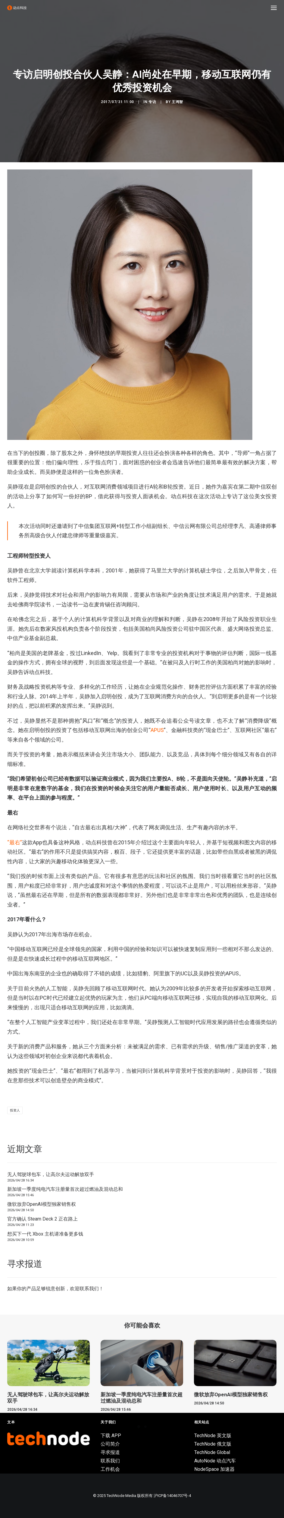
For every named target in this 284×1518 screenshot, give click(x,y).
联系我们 (89, 1288)
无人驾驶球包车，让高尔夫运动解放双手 (50, 1174)
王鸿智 (177, 102)
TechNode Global (212, 1452)
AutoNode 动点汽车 (215, 1461)
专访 (152, 102)
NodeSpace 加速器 (214, 1469)
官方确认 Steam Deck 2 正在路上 (42, 1219)
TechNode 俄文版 (212, 1444)
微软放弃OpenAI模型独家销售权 (41, 1204)
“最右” (14, 842)
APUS (157, 730)
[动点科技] (17, 7)
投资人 (15, 1110)
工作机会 (110, 1469)
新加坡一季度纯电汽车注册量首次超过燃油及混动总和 (65, 1189)
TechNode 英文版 (212, 1435)
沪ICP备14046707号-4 (172, 1495)
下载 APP (111, 1435)
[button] (274, 8)
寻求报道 (110, 1452)
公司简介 (110, 1444)
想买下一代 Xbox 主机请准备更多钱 (45, 1234)
